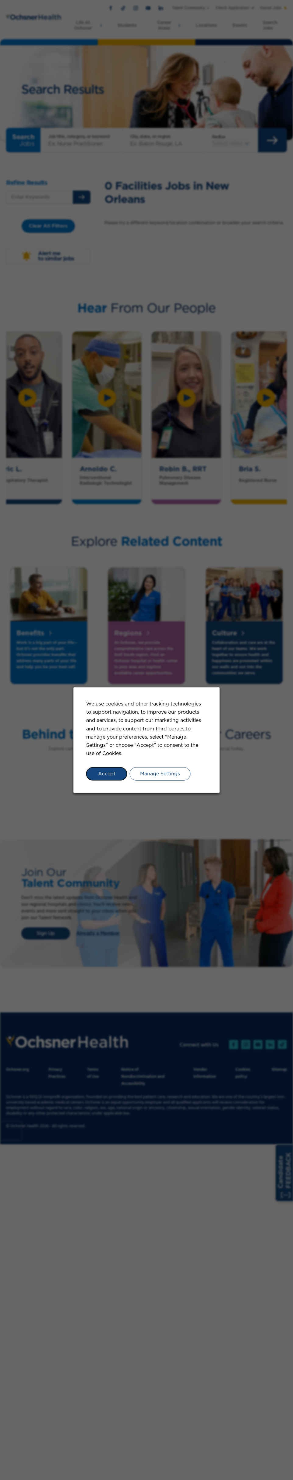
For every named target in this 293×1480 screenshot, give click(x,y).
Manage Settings (160, 774)
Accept (106, 774)
